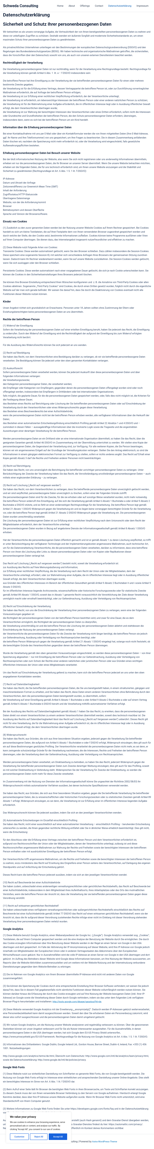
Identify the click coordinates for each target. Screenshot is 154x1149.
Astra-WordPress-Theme (105, 1141)
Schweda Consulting (20, 6)
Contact (100, 5)
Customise (19, 1137)
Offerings (86, 5)
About (73, 5)
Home (62, 5)
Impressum (143, 5)
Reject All (38, 1137)
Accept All (58, 1137)
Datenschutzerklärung (120, 5)
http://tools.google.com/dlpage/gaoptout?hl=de (77, 1001)
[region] (38, 1127)
